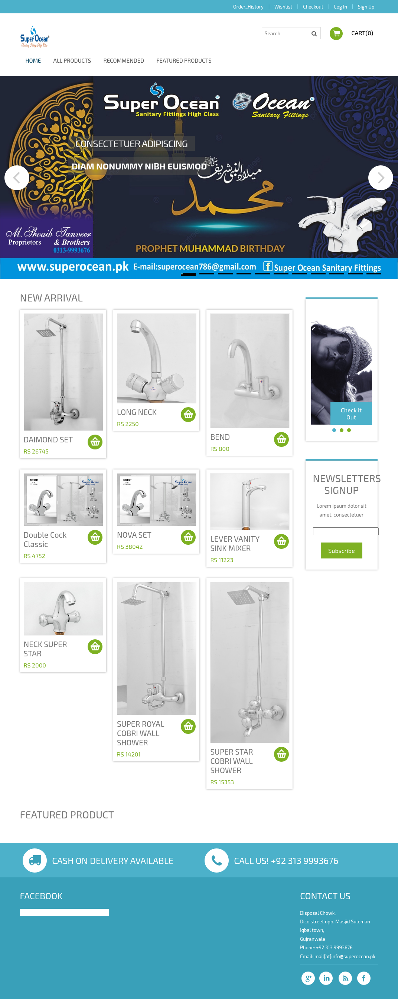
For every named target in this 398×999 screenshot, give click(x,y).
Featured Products (183, 60)
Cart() (361, 32)
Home (33, 60)
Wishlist (283, 7)
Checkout (313, 7)
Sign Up (366, 7)
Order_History (248, 7)
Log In (340, 7)
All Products (72, 60)
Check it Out (351, 413)
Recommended (123, 60)
